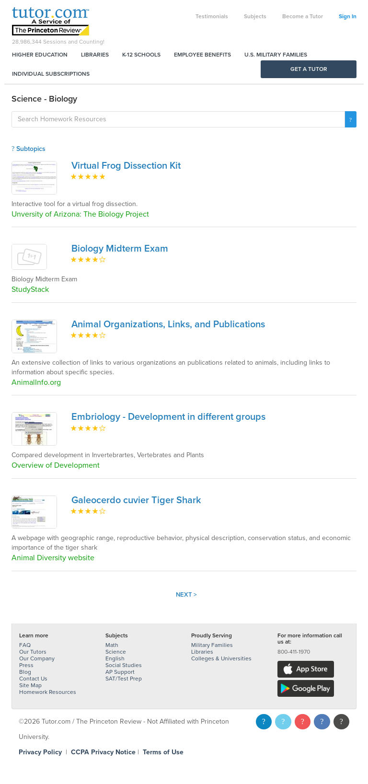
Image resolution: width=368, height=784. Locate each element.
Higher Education (40, 54)
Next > (186, 595)
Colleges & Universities (221, 658)
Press (26, 665)
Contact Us (33, 678)
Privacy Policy (40, 752)
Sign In (347, 16)
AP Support (120, 672)
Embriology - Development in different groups (168, 417)
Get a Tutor (308, 69)
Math (111, 645)
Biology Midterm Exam (119, 248)
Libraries (95, 54)
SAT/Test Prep (123, 678)
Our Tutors (32, 651)
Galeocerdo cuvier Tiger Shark (136, 500)
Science (115, 651)
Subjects (255, 16)
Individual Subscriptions (51, 73)
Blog (25, 672)
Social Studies (123, 665)
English (115, 658)
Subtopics (29, 149)
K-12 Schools (141, 54)
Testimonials (212, 16)
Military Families (212, 645)
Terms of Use (163, 752)
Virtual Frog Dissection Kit (126, 166)
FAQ (25, 645)
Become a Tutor (302, 16)
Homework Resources (47, 692)
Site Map (30, 685)
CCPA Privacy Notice (103, 752)
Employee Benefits (202, 54)
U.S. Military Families (275, 54)
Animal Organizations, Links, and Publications (168, 324)
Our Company (37, 658)
